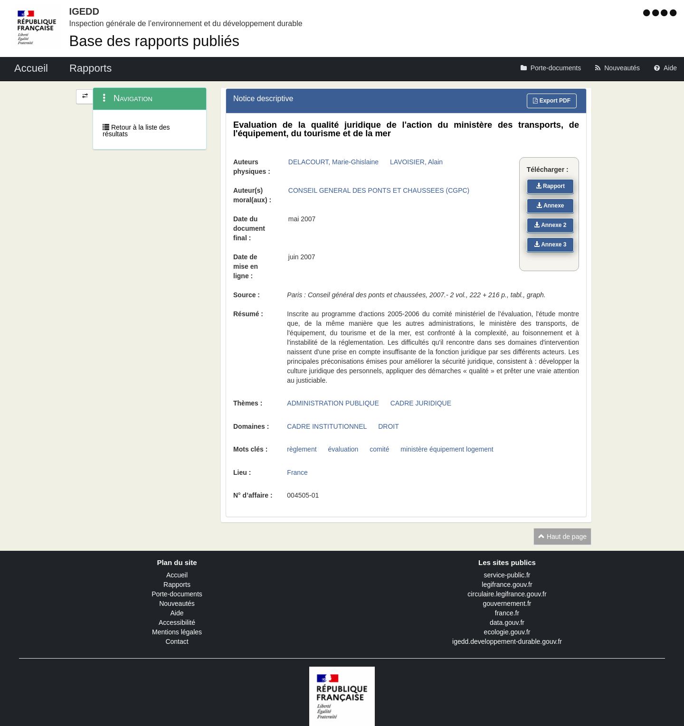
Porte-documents (177, 594)
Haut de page (562, 536)
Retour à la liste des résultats (136, 130)
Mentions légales (177, 632)
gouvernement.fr (507, 603)
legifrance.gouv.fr (507, 584)
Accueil (177, 575)
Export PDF (551, 100)
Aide (176, 613)
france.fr (507, 613)
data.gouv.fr (507, 622)
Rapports (176, 584)
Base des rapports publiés (154, 41)
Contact (176, 641)
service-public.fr (507, 575)
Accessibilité (177, 622)
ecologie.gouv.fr (507, 632)
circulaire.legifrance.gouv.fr (506, 594)
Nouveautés (177, 603)
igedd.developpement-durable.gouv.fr (507, 641)
